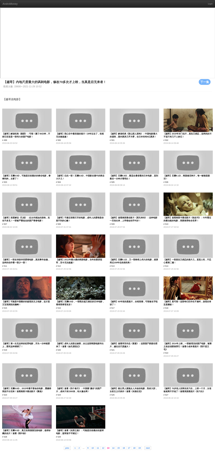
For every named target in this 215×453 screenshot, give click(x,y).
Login (210, 4)
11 (98, 448)
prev (67, 448)
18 (134, 448)
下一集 (204, 81)
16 (124, 448)
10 (92, 448)
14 (113, 448)
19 (139, 448)
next (148, 448)
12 (103, 448)
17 (129, 448)
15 (118, 448)
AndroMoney (10, 3)
